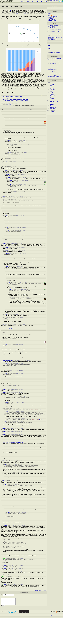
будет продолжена (19, 92)
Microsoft (26, 13)
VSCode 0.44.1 (52, 88)
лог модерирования (44, 590)
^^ (16, 140)
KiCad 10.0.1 (51, 97)
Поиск (46, 1)
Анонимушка (6, 247)
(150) (6, 109)
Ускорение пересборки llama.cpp (56, 49)
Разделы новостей (51, 16)
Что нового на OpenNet (51, 17)
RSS (45, 109)
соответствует (7, 46)
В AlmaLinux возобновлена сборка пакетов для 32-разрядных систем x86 (54, 61)
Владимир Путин (7, 250)
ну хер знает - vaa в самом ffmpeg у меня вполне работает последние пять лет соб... (23, 419)
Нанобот (6, 161)
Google (20, 13)
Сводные (56, 16)
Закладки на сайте (4, 616)
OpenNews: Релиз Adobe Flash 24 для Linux (10, 97)
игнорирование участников (38, 590)
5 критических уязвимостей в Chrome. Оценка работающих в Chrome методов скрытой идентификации (54, 69)
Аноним (4, 158)
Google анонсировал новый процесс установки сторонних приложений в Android (55, 34)
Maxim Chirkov (60, 616)
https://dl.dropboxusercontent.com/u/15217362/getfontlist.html (13, 442)
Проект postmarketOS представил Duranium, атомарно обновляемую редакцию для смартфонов (55, 37)
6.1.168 (61, 112)
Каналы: (49, 15)
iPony (7, 402)
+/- (38, 109)
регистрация (56, 0)
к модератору (24, 140)
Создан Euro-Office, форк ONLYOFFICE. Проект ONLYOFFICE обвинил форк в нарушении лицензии (55, 32)
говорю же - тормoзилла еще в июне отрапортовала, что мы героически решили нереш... (22, 409)
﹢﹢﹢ (14, 158)
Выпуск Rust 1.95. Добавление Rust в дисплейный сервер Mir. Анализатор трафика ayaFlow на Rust (55, 59)
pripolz (9, 140)
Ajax (29, 109)
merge (52, 111)
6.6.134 (58, 112)
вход (53, 0)
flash (10, 104)
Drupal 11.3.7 (52, 96)
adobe (8, 104)
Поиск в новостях (50, 18)
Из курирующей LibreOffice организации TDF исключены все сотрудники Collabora (55, 29)
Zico (3, 460)
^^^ (17, 140)
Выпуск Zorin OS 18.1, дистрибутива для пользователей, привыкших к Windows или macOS (55, 76)
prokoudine (10, 180)
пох (8, 271)
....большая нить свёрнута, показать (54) (9, 328)
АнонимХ (6, 191)
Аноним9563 (5, 525)
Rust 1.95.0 (51, 87)
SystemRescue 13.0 (53, 107)
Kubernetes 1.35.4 (52, 95)
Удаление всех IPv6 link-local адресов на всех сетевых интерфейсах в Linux (54, 48)
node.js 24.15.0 (52, 84)
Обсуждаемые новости (55, 56)
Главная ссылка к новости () (13, 96)
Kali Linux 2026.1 (52, 108)
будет (15, 87)
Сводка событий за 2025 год (52, 39)
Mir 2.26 (51, 91)
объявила (10, 10)
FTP (51, 8)
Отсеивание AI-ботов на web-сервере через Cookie (54, 52)
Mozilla (17, 13)
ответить (20, 140)
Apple (23, 13)
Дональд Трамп (8, 253)
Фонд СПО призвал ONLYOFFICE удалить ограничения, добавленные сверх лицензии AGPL (54, 64)
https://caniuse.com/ (8, 522)
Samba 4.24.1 (52, 85)
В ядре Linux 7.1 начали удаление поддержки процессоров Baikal (54, 66)
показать (39, 409)
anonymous (4, 324)
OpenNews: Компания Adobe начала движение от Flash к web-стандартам (15, 99)
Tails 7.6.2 (51, 103)
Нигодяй (6, 385)
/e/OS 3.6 (51, 105)
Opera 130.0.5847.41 (53, 83)
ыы (3, 370)
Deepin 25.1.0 (52, 104)
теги (48, 1)
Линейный (36, 109)
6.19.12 (51, 112)
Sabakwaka (10, 144)
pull (53, 111)
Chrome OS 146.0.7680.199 (54, 101)
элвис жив (7, 174)
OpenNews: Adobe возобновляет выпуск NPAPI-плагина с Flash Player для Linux (16, 98)
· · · (16, 158)
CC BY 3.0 (6, 102)
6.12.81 (56, 112)
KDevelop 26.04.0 (52, 89)
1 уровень (32, 109)
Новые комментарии (51, 19)
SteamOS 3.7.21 (52, 102)
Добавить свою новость (52, 20)
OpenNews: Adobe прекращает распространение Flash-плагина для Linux (15, 100)
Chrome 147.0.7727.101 (53, 93)
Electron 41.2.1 (52, 94)
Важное (54, 23)
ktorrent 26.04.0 (52, 90)
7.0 (50, 111)
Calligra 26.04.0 (52, 86)
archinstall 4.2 (52, 98)
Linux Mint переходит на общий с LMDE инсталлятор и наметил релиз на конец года (55, 73)
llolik (9, 282)
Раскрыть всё (42, 109)
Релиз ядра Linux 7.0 (53, 27)
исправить (41, 95)
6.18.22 (53, 112)
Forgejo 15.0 (51, 92)
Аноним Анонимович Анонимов (7, 360)
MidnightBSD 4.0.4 (52, 106)
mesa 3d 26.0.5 (52, 99)
